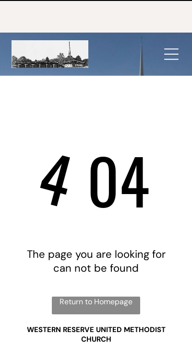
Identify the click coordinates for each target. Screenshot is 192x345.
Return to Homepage (96, 269)
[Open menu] (171, 21)
